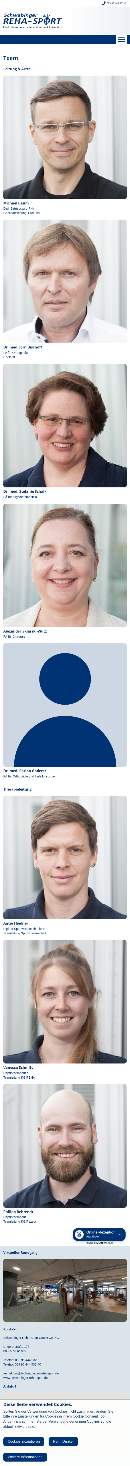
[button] (99, 1234)
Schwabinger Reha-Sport (32, 21)
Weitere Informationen (25, 1457)
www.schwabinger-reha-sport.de (25, 1378)
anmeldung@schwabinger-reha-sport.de (31, 1373)
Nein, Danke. (63, 1441)
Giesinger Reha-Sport (97, 21)
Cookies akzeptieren (24, 1441)
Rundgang (65, 1286)
